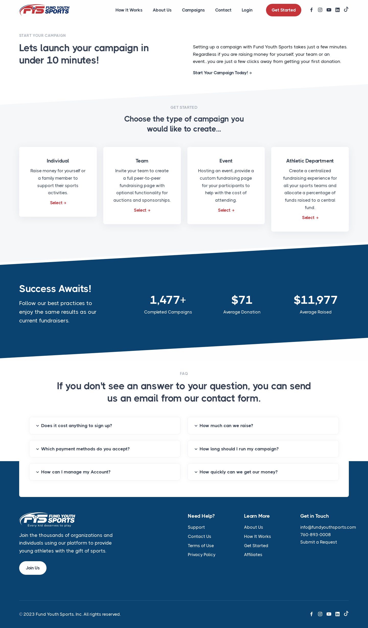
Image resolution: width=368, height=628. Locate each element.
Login (247, 10)
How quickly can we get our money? (239, 471)
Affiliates (253, 554)
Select (56, 202)
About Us (162, 10)
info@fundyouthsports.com (328, 527)
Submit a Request (318, 542)
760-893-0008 (315, 534)
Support (196, 527)
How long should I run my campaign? (239, 448)
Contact (223, 10)
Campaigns (193, 10)
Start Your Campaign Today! (220, 72)
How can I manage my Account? (75, 471)
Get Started (284, 10)
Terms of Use (201, 545)
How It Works (129, 10)
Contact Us (199, 536)
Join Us (33, 567)
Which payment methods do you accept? (85, 448)
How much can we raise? (226, 425)
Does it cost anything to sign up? (76, 425)
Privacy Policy (201, 554)
